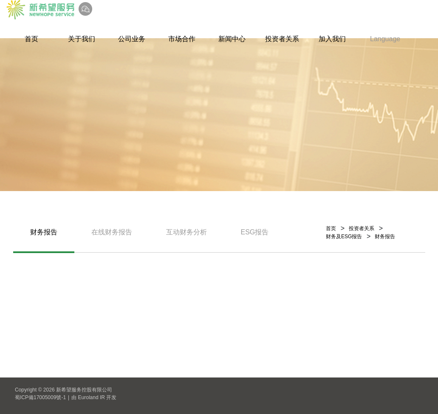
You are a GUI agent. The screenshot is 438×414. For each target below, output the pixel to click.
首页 (31, 38)
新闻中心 (232, 38)
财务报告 (43, 232)
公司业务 (131, 38)
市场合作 (181, 38)
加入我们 (332, 38)
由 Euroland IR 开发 (93, 397)
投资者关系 (282, 38)
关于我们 (81, 38)
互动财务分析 (186, 232)
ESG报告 (255, 232)
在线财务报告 (111, 232)
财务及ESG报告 (344, 236)
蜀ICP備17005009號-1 (40, 397)
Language (385, 38)
